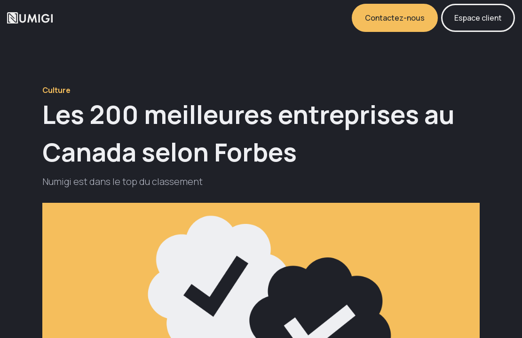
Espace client (478, 18)
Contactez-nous (395, 18)
